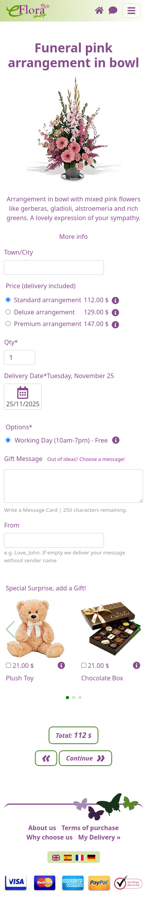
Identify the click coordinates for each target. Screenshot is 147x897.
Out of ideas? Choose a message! (86, 459)
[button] (67, 697)
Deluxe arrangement (39, 312)
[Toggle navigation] (131, 11)
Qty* (11, 342)
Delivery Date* (59, 375)
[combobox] (54, 267)
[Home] (102, 11)
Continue (79, 758)
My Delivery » (99, 837)
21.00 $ (20, 665)
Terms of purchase (90, 827)
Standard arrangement (43, 300)
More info (73, 236)
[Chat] (115, 11)
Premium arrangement (43, 323)
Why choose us (50, 837)
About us (42, 827)
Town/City (18, 252)
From (11, 525)
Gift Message (64, 460)
